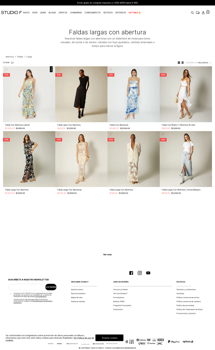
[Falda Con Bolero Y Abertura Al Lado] (186, 92)
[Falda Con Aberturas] (134, 92)
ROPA (44, 9)
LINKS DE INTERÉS (120, 276)
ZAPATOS (72, 9)
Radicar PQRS (119, 295)
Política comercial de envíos (187, 291)
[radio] (179, 56)
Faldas (20, 50)
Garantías (180, 287)
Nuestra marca (77, 283)
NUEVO (35, 9)
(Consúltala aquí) (40, 290)
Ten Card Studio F (120, 287)
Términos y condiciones (186, 283)
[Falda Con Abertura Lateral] (29, 92)
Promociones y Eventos (186, 307)
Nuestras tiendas (78, 295)
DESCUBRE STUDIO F (80, 276)
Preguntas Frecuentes (122, 299)
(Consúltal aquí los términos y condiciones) (33, 295)
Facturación (118, 303)
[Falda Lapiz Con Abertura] (81, 92)
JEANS (52, 9)
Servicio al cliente (120, 283)
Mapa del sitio (77, 291)
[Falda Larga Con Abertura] (29, 157)
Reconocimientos (78, 287)
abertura (10, 50)
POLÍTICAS (180, 276)
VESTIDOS (117, 9)
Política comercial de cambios (188, 295)
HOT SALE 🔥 (144, 9)
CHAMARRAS (85, 9)
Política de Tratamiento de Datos (189, 303)
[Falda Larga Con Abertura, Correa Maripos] (186, 157)
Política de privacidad (185, 299)
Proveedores (118, 291)
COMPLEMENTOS (102, 9)
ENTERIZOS (130, 9)
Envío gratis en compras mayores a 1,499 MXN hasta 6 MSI (107, 3)
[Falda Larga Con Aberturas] (81, 157)
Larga (29, 50)
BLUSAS (61, 9)
